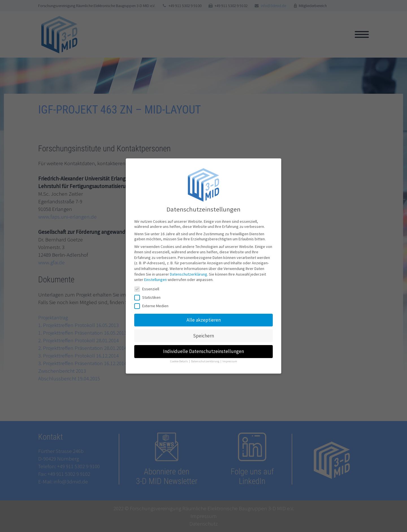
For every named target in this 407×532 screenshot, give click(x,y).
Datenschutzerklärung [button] (205, 360)
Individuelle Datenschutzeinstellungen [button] (203, 350)
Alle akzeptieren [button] (204, 318)
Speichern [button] (203, 334)
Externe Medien (153, 304)
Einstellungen (155, 278)
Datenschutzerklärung (188, 272)
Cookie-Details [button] (179, 360)
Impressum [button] (229, 360)
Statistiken (149, 296)
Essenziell (148, 287)
